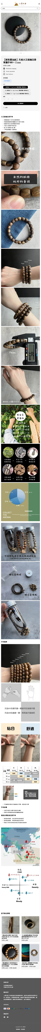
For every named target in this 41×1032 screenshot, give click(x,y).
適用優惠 (5, 78)
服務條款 (18, 1029)
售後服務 (23, 1029)
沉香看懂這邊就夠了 (8, 985)
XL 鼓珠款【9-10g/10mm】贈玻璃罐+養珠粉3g (16, 90)
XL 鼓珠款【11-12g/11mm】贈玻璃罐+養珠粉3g (17, 93)
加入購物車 (20, 103)
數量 (4, 96)
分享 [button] (5, 107)
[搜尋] (37, 8)
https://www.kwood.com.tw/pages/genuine (15, 822)
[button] (1, 3)
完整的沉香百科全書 (8, 987)
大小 (4, 84)
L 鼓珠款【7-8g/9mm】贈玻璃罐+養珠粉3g (15, 87)
